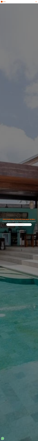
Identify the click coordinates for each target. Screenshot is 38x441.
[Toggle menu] (36, 2)
